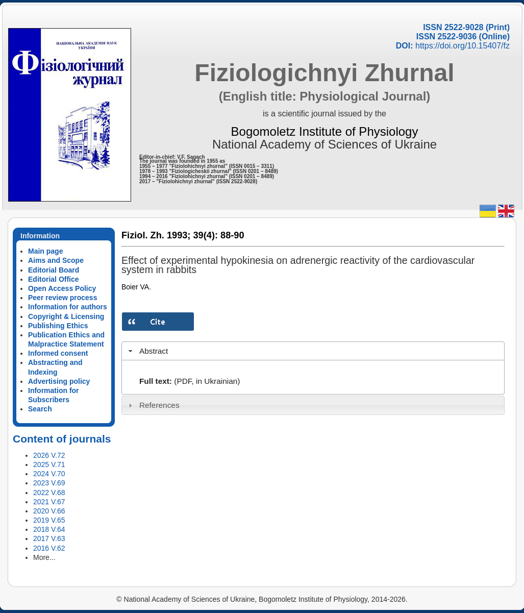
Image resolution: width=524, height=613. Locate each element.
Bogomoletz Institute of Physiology (324, 131)
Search (40, 409)
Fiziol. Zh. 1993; (155, 235)
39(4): (205, 235)
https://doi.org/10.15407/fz (462, 45)
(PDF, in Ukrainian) (207, 381)
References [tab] (153, 405)
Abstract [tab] (147, 351)
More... (44, 557)
